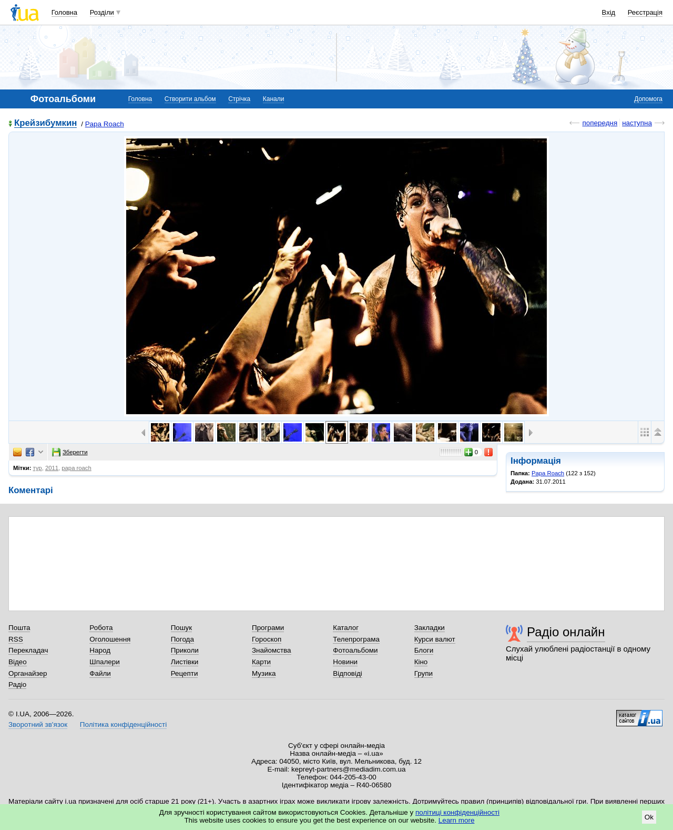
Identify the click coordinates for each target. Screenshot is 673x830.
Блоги (424, 650)
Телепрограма (356, 639)
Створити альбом (190, 99)
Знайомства (271, 650)
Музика (264, 673)
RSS (15, 639)
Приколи (185, 650)
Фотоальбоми (355, 650)
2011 (51, 468)
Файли (100, 673)
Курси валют (434, 639)
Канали (273, 99)
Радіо (17, 684)
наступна (637, 123)
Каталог (346, 628)
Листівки (185, 662)
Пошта (19, 628)
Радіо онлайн (566, 632)
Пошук (181, 628)
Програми (268, 628)
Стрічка (239, 99)
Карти (261, 662)
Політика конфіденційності (123, 724)
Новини (345, 662)
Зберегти (70, 452)
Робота (101, 628)
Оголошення (109, 639)
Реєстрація (645, 12)
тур (37, 468)
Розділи (102, 12)
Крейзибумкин (45, 123)
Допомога (648, 99)
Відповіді (347, 673)
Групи (423, 673)
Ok (649, 817)
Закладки (429, 628)
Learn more (457, 820)
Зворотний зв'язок (37, 724)
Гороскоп (266, 639)
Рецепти (184, 673)
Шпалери (104, 662)
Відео (17, 662)
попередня (599, 123)
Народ (99, 650)
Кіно (421, 662)
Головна (64, 12)
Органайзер (27, 673)
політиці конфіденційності (457, 812)
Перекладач (28, 650)
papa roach (76, 468)
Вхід (609, 12)
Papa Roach (104, 124)
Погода (182, 639)
